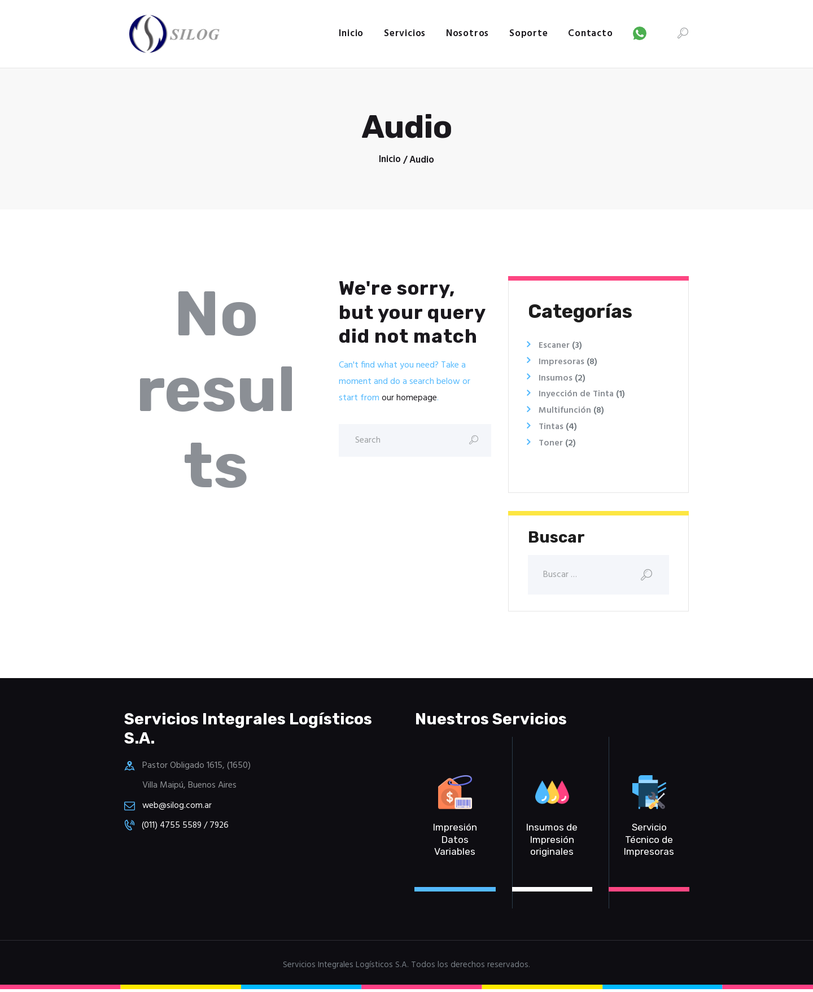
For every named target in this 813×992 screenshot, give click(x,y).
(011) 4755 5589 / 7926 (187, 827)
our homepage (409, 398)
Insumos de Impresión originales (552, 842)
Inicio (390, 160)
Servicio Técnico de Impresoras (649, 842)
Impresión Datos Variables (455, 842)
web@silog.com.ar (177, 807)
